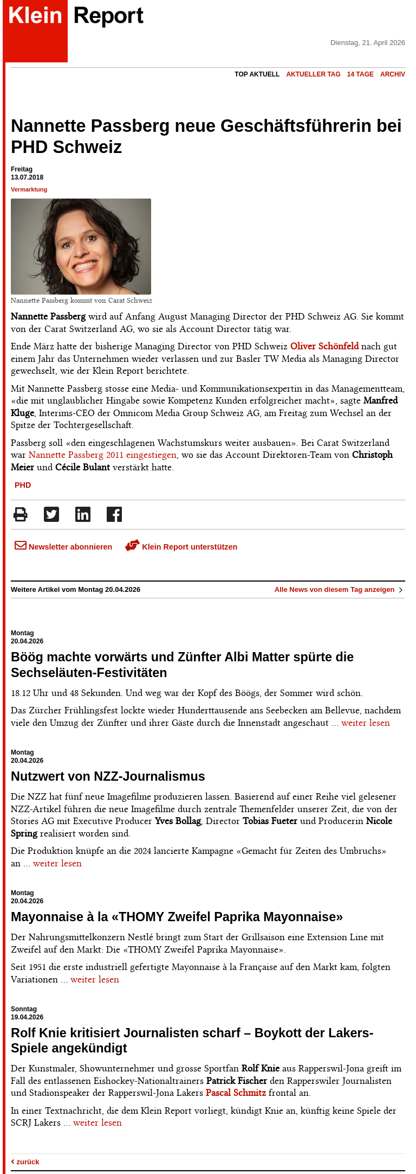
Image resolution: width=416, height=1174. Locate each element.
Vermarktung (29, 189)
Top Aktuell (257, 74)
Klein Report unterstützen (181, 547)
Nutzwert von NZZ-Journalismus (108, 776)
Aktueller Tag (313, 74)
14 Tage (360, 74)
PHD (23, 485)
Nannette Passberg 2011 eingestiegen (101, 454)
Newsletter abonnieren (63, 547)
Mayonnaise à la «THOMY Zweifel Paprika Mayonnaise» (177, 917)
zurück (25, 1162)
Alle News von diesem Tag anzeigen (340, 589)
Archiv (392, 74)
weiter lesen (365, 722)
